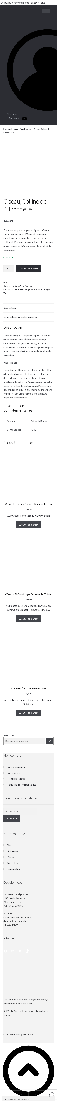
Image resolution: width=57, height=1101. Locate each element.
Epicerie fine (13, 868)
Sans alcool (13, 862)
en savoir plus (38, 2)
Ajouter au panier (28, 268)
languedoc (30, 289)
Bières (10, 857)
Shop (7, 1096)
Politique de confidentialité (21, 784)
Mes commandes (16, 766)
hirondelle (19, 289)
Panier (48, 1093)
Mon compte (14, 772)
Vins (16, 129)
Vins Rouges (25, 129)
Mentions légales (16, 778)
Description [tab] (9, 307)
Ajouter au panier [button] (28, 524)
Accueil (8, 129)
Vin (5, 293)
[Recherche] (49, 741)
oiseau (39, 289)
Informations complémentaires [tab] (20, 316)
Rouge (47, 289)
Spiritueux (12, 851)
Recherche (8, 735)
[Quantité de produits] (8, 268)
